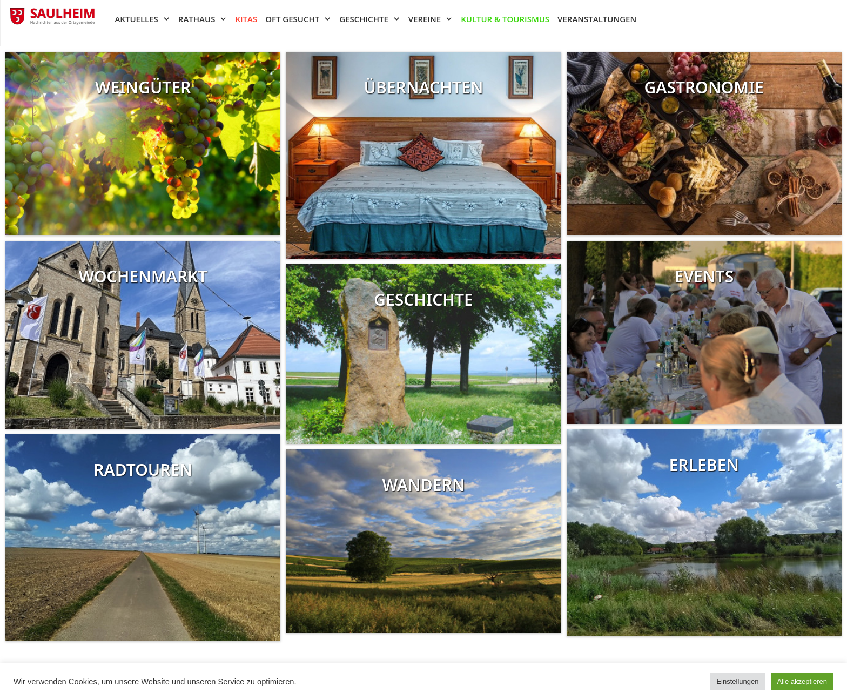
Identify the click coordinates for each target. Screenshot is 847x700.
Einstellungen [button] (737, 681)
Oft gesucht (302, 19)
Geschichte (373, 19)
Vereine (434, 19)
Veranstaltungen (596, 19)
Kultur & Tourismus (505, 19)
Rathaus (207, 19)
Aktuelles (146, 19)
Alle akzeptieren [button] (802, 681)
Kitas (246, 19)
